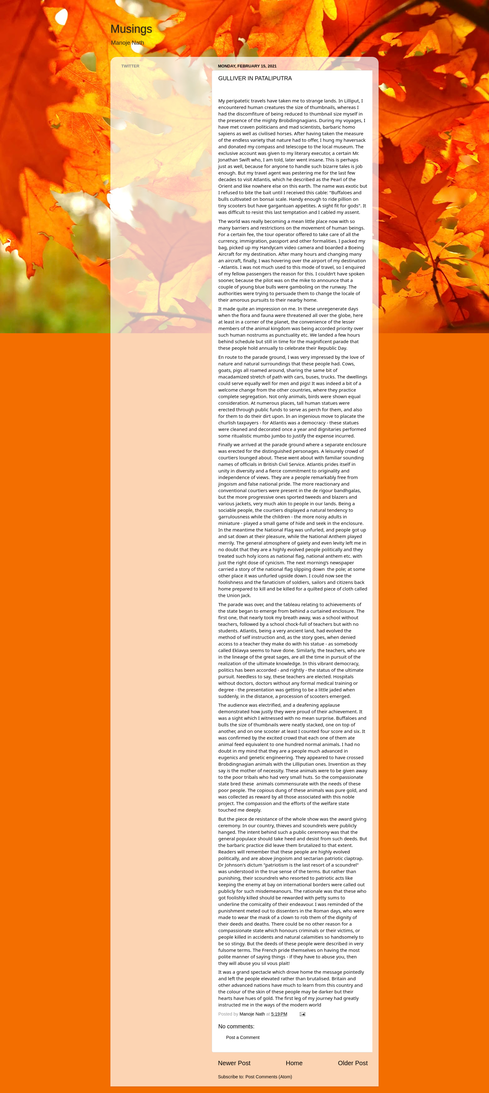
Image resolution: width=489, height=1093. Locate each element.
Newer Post (234, 1063)
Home (294, 1063)
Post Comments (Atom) (268, 1076)
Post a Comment (242, 1037)
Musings (131, 28)
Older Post (353, 1063)
